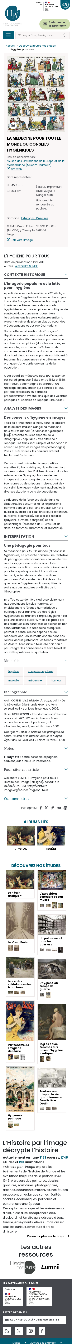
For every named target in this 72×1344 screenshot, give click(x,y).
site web (16, 169)
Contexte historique (24, 274)
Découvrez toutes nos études (37, 46)
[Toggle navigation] (8, 35)
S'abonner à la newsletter (57, 24)
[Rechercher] (37, 35)
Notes (9, 748)
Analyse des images (22, 408)
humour (56, 680)
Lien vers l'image (22, 240)
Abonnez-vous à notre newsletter (32, 1319)
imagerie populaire (40, 671)
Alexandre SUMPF (26, 266)
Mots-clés (12, 660)
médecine (35, 680)
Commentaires (16, 798)
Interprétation (19, 536)
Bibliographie (15, 692)
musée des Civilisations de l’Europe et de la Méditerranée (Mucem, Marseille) (36, 163)
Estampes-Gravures (34, 218)
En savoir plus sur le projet (46, 1236)
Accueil (10, 46)
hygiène (13, 671)
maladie (13, 680)
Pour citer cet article (21, 769)
